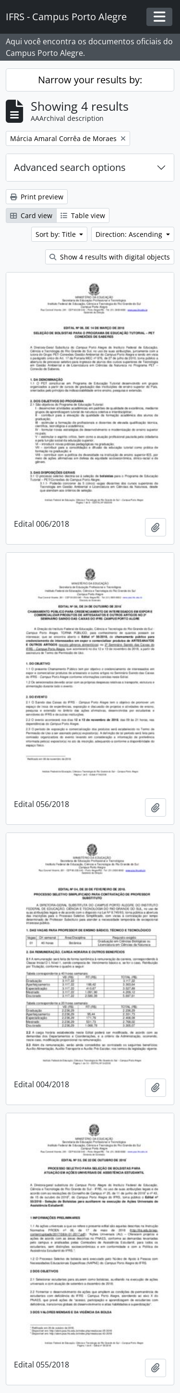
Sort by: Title (57, 234)
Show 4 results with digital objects (109, 256)
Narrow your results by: (90, 79)
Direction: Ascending (130, 234)
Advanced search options (70, 167)
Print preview (36, 196)
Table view (82, 215)
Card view (31, 215)
